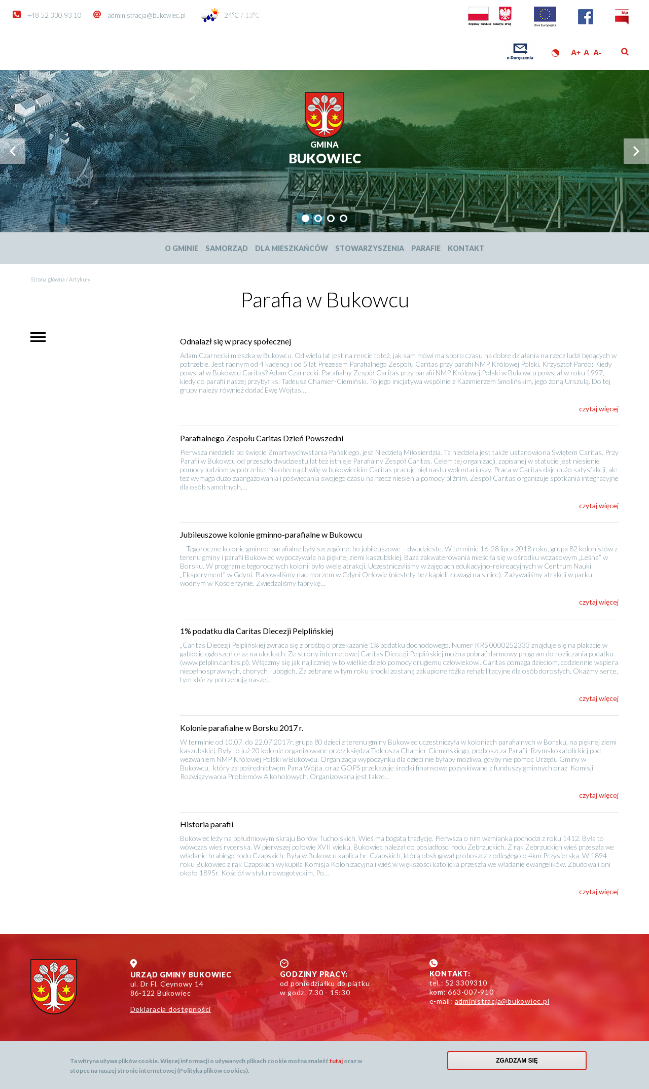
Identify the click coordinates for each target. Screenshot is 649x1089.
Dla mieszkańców (291, 248)
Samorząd (226, 248)
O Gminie (181, 248)
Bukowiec (325, 152)
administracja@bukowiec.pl (146, 15)
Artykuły (79, 279)
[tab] (305, 218)
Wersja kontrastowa (555, 53)
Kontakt (466, 248)
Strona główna (47, 279)
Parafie (426, 248)
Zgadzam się (517, 1063)
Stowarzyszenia (369, 248)
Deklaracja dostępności (170, 1009)
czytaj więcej (599, 408)
